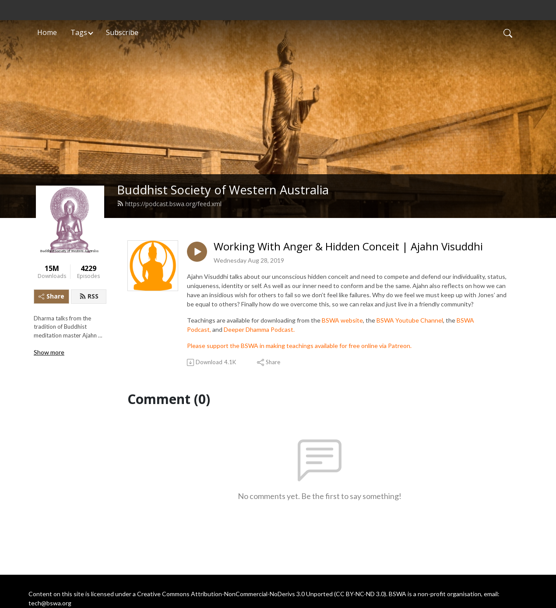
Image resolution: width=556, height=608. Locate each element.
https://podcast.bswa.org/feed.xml (169, 204)
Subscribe (122, 32)
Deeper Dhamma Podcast (258, 329)
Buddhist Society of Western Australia (223, 190)
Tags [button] (78, 32)
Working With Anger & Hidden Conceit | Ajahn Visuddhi (348, 246)
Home (47, 32)
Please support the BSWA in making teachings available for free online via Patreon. (299, 345)
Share (51, 296)
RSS (89, 296)
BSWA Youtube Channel (410, 320)
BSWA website (342, 320)
